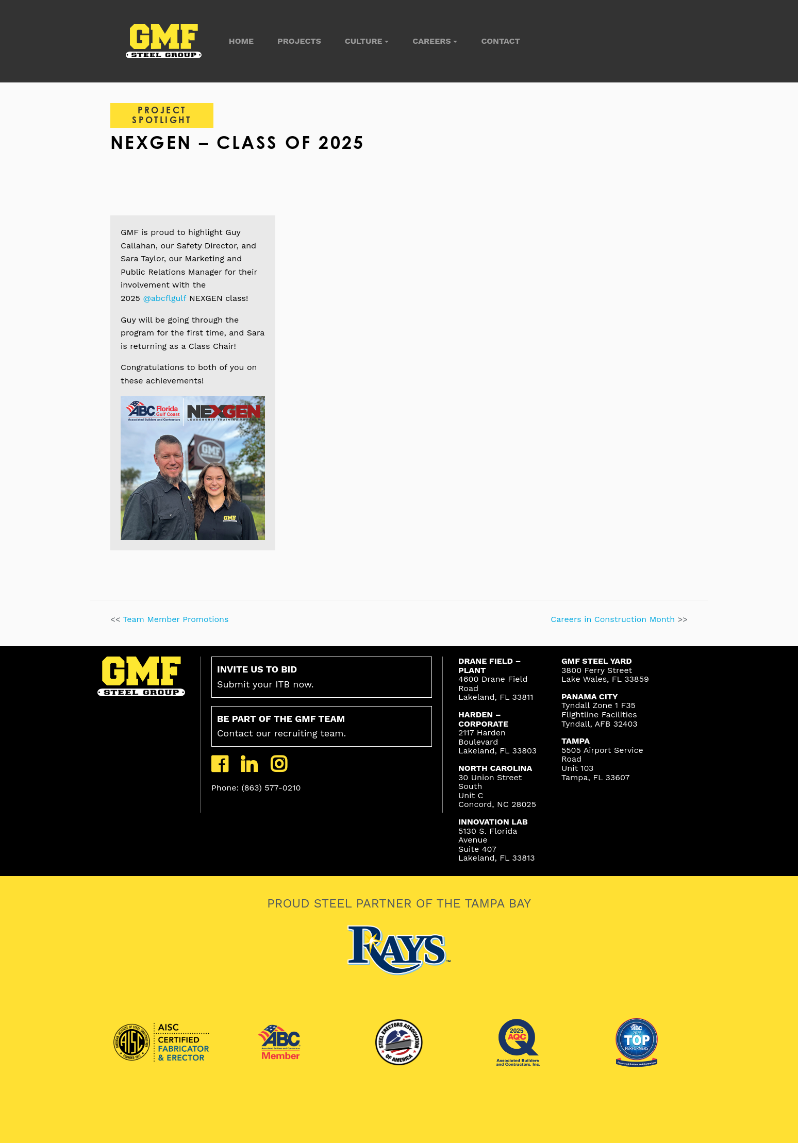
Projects (299, 41)
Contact (500, 41)
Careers (431, 41)
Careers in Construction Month (614, 619)
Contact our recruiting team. (281, 726)
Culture (364, 41)
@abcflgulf (164, 298)
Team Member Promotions (175, 619)
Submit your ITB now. (265, 677)
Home (241, 41)
